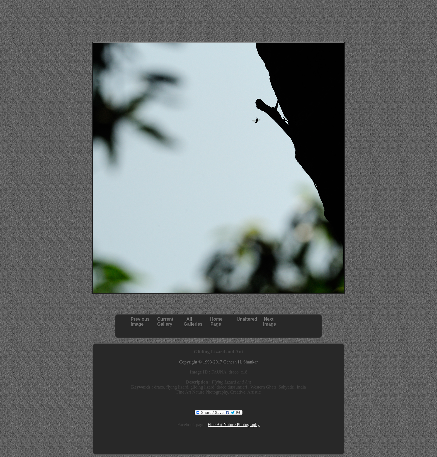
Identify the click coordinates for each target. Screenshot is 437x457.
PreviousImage (140, 321)
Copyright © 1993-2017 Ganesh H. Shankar (218, 362)
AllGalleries (193, 321)
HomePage (216, 321)
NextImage (269, 321)
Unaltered (247, 319)
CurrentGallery (165, 321)
